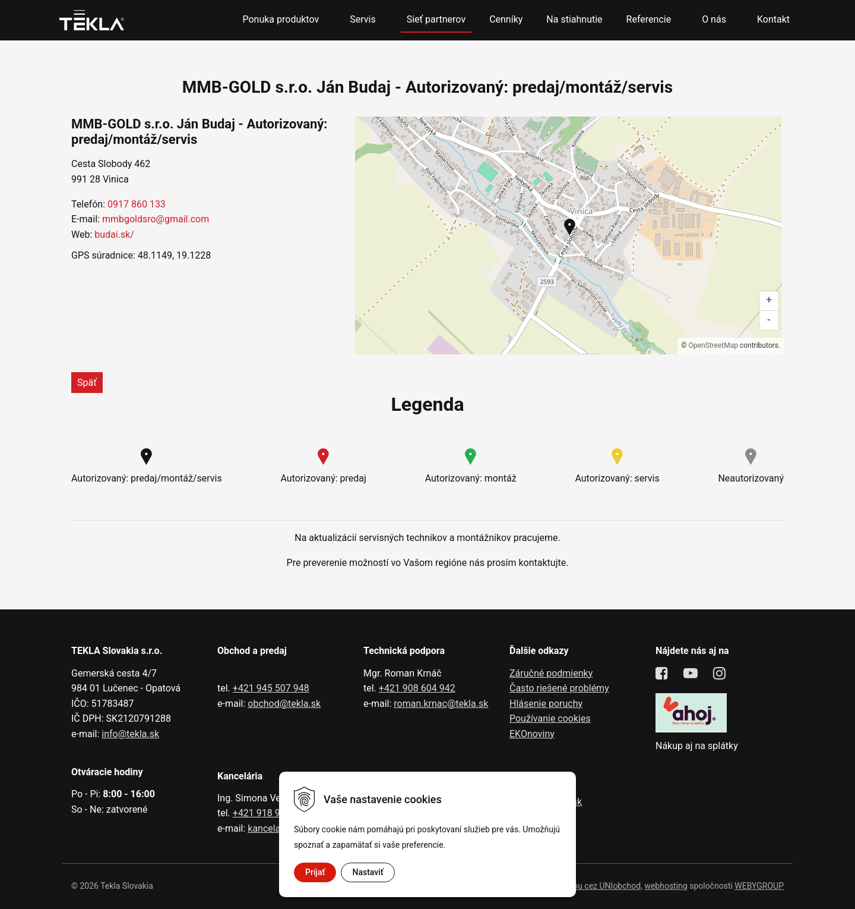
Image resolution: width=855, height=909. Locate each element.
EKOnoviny (532, 734)
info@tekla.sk (130, 734)
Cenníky (505, 19)
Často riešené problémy (559, 688)
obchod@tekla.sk (284, 703)
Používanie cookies (550, 718)
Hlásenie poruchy (545, 703)
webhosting (665, 886)
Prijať (315, 872)
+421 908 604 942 (417, 688)
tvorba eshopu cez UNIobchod (585, 886)
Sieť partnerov (436, 19)
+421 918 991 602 (271, 813)
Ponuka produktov (280, 19)
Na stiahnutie (574, 19)
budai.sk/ (114, 234)
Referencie (649, 19)
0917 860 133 (136, 204)
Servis (362, 19)
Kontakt (773, 19)
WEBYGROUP (759, 886)
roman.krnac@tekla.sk (441, 703)
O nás (714, 19)
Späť (87, 382)
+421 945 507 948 (271, 688)
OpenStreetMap (713, 345)
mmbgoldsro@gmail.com (155, 219)
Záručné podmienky (551, 673)
